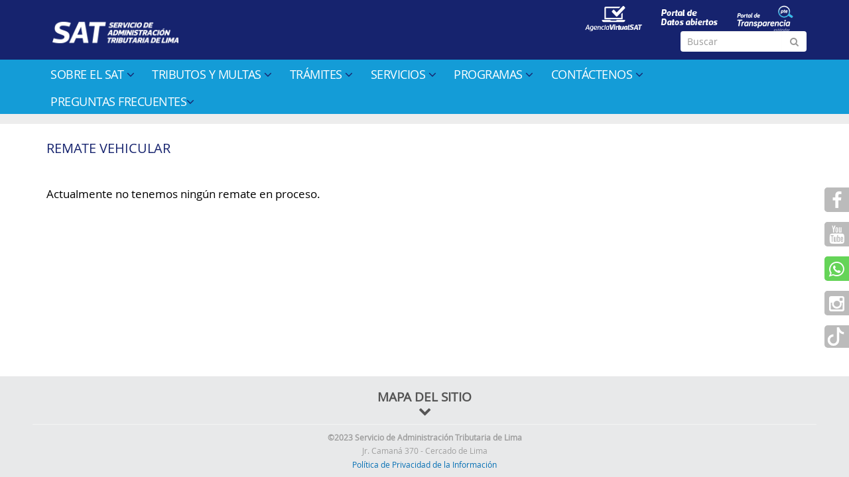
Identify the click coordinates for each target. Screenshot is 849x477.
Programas (493, 74)
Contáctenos (597, 74)
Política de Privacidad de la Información (424, 464)
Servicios (403, 74)
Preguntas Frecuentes (122, 101)
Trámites (321, 74)
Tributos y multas (212, 74)
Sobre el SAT (92, 74)
